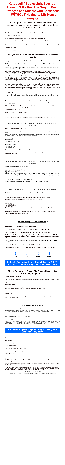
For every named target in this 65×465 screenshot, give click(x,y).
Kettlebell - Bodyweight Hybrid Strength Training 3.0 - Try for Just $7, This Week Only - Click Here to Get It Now (32, 263)
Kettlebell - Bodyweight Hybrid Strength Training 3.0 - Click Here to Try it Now (32, 330)
